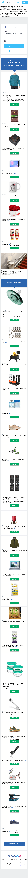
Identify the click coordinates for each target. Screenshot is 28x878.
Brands (8, 2)
